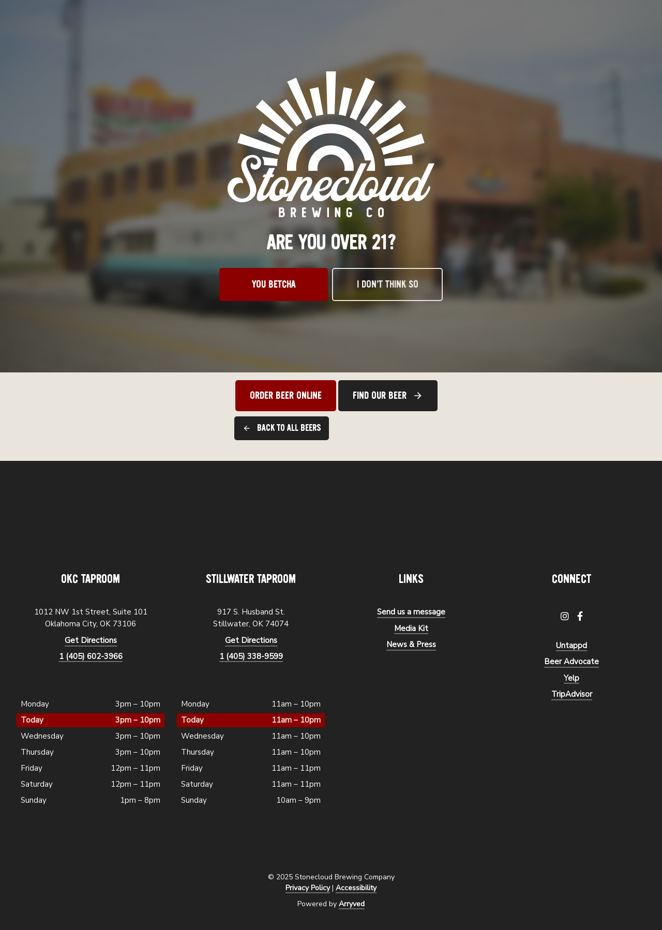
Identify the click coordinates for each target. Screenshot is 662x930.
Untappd (571, 645)
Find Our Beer (380, 396)
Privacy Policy (307, 888)
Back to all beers (289, 427)
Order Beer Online (286, 396)
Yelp (571, 678)
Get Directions (91, 640)
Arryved (352, 904)
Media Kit (411, 628)
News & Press (411, 644)
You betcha (274, 284)
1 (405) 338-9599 (251, 656)
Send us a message (411, 612)
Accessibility (356, 888)
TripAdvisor (571, 694)
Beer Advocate (571, 661)
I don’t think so (387, 284)
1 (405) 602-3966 (91, 656)
